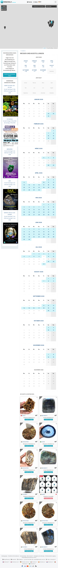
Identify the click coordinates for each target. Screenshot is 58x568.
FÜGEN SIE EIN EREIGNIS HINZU (9, 75)
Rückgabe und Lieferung (39, 555)
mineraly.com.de (24, 561)
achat (42, 441)
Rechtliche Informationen (13, 555)
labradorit (43, 415)
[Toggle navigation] (55, 1)
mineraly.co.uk (15, 561)
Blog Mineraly (6, 559)
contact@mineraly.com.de (39, 559)
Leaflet (44, 48)
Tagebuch (23, 50)
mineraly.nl (49, 561)
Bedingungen (4, 555)
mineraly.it (33, 561)
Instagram (20, 559)
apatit (42, 494)
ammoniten (25, 441)
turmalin (24, 494)
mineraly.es (41, 561)
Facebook (13, 559)
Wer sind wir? (30, 555)
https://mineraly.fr (51, 559)
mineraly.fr (6, 561)
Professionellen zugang (50, 555)
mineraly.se (32, 563)
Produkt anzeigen (29, 419)
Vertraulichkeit (23, 555)
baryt (23, 415)
